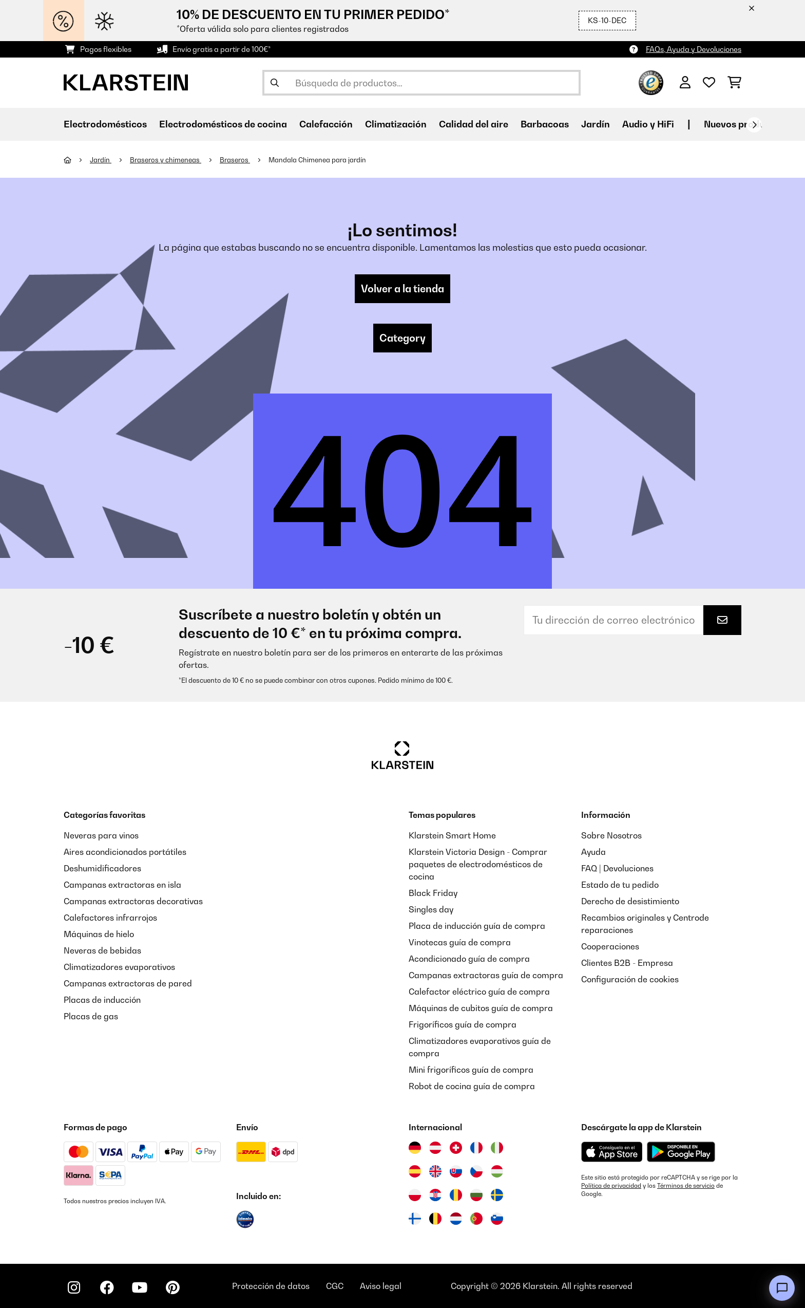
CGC (334, 1286)
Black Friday (433, 893)
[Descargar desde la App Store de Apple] (611, 1152)
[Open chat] (782, 1288)
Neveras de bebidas (102, 950)
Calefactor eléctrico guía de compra (479, 991)
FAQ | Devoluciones (617, 868)
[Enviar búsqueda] (275, 83)
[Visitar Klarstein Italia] (497, 1148)
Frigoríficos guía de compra (462, 1024)
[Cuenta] (685, 82)
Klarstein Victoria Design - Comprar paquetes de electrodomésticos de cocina (478, 864)
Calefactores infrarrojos (110, 917)
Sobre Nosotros (611, 835)
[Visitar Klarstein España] (415, 1171)
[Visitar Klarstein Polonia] (415, 1195)
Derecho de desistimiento (630, 901)
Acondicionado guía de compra (469, 959)
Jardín (100, 160)
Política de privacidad (611, 1185)
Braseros (235, 160)
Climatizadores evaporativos (119, 967)
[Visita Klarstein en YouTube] (139, 1287)
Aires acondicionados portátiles (125, 852)
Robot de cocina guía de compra (472, 1086)
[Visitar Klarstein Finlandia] (415, 1218)
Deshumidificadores (102, 868)
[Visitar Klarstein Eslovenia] (497, 1218)
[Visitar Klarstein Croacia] (435, 1195)
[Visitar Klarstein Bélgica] (435, 1218)
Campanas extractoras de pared (128, 983)
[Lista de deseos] (709, 82)
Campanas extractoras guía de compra (486, 975)
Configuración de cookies (630, 979)
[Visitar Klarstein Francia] (476, 1148)
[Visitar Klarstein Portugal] (476, 1218)
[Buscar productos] (421, 83)
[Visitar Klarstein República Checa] (476, 1171)
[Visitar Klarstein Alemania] (415, 1148)
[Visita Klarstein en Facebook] (107, 1287)
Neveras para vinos (101, 835)
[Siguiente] (754, 125)
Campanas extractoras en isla (122, 885)
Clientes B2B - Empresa (627, 963)
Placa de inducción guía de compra (477, 926)
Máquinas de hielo (99, 934)
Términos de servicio (686, 1185)
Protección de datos (271, 1286)
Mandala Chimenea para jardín (317, 160)
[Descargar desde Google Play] (680, 1152)
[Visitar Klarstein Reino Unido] (435, 1171)
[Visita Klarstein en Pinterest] (172, 1287)
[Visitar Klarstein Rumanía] (456, 1195)
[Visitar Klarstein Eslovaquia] (456, 1171)
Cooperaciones (610, 946)
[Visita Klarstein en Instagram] (74, 1287)
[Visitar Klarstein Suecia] (497, 1195)
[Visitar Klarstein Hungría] (497, 1171)
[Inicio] (77, 160)
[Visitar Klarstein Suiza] (456, 1148)
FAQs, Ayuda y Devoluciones (693, 49)
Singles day (431, 909)
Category (402, 338)
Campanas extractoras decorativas (133, 901)
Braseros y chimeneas (165, 160)
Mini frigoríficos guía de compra (471, 1069)
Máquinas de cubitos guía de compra (481, 1008)
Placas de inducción (102, 1000)
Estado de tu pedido (620, 885)
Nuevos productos (743, 124)
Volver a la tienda (402, 289)
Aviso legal (380, 1286)
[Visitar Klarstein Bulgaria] (476, 1195)
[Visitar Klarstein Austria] (435, 1148)
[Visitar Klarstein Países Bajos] (456, 1218)
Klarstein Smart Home (452, 835)
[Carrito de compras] (734, 82)
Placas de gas (91, 1016)
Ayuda (593, 852)
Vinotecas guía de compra (460, 942)
